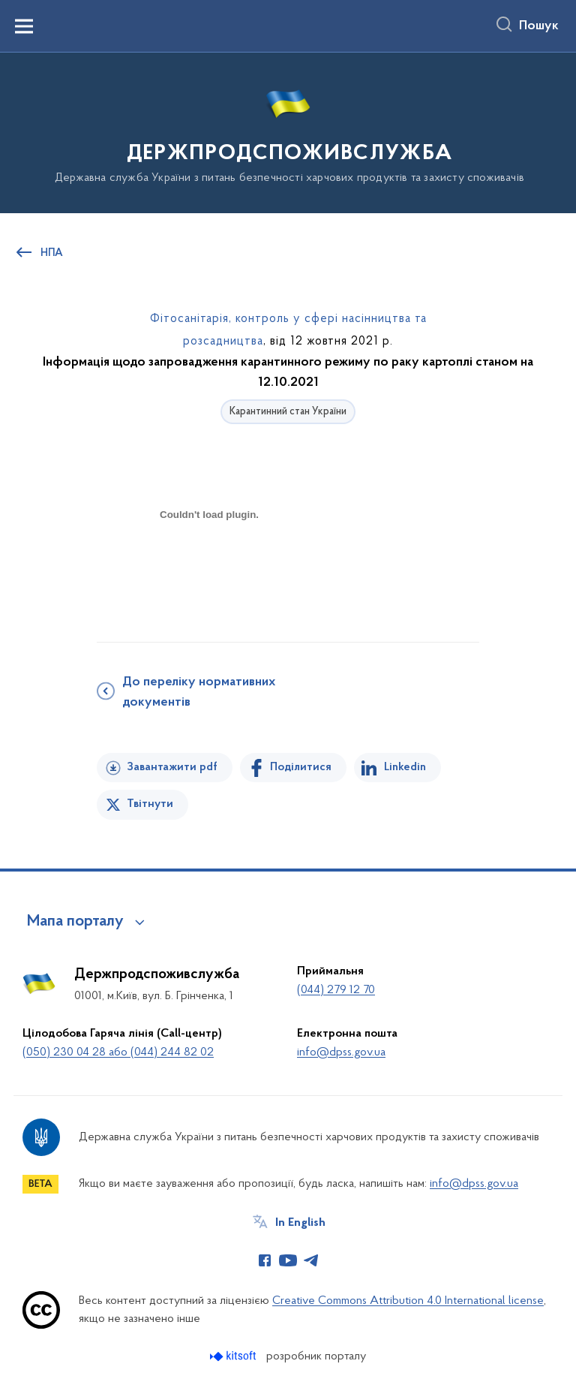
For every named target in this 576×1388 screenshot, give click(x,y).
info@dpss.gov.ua (341, 1052)
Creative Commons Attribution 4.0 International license (408, 1301)
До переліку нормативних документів (198, 692)
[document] (209, 567)
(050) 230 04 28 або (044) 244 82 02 (118, 1052)
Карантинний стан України (288, 411)
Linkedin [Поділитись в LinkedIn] (405, 767)
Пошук (539, 26)
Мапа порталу (75, 922)
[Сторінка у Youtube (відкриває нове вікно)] (288, 1260)
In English (300, 1223)
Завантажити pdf (172, 767)
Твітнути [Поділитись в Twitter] (150, 804)
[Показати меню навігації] (24, 26)
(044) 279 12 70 (336, 990)
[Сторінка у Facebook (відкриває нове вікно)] (265, 1260)
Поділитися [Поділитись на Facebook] (301, 767)
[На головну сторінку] (288, 132)
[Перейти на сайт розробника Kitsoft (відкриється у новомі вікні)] (234, 1356)
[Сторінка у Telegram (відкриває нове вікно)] (311, 1260)
